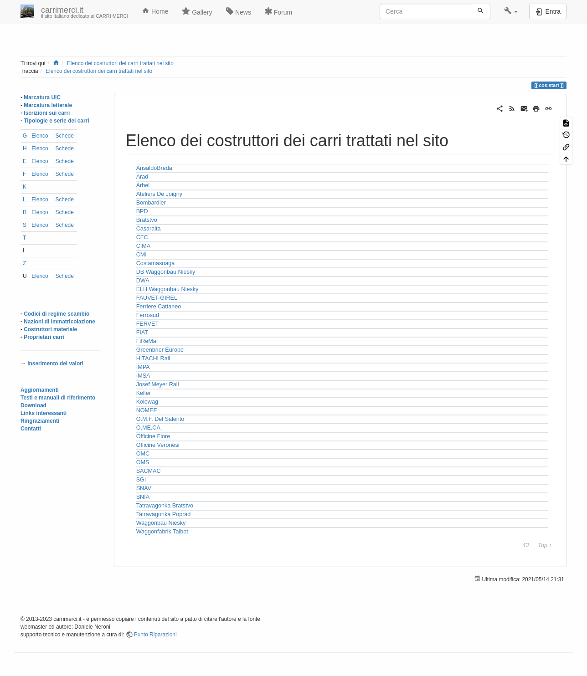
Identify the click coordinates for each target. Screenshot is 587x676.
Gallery (197, 11)
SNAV (143, 488)
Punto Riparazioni (155, 634)
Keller (143, 393)
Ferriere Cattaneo (158, 306)
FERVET (147, 324)
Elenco (39, 136)
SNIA (142, 497)
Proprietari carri (44, 337)
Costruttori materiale (50, 329)
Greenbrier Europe (160, 350)
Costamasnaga (155, 263)
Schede (64, 136)
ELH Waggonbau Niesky (167, 289)
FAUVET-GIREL (156, 298)
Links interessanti (44, 413)
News (238, 11)
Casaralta (148, 228)
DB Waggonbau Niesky (166, 272)
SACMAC (148, 471)
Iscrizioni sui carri (47, 113)
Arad (142, 177)
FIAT (142, 332)
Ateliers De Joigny (159, 194)
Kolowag (147, 402)
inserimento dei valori (55, 363)
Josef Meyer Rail (157, 384)
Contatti (31, 428)
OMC (142, 454)
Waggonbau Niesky (161, 523)
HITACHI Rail (153, 358)
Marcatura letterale (48, 105)
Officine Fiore (153, 436)
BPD (142, 211)
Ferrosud (147, 315)
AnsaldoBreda (154, 168)
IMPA (143, 367)
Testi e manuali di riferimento (58, 397)
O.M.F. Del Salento (160, 419)
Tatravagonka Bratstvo (164, 505)
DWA (142, 280)
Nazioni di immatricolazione (59, 321)
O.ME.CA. (149, 428)
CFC (142, 237)
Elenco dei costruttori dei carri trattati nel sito (120, 63)
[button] (511, 11)
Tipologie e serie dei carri (56, 121)
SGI (141, 479)
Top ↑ (544, 545)
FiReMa (146, 341)
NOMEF (146, 410)
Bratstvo (146, 220)
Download (33, 405)
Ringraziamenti (40, 421)
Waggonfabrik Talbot (162, 531)
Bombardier (151, 203)
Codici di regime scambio (56, 314)
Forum (278, 11)
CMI (141, 254)
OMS (142, 462)
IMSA (143, 376)
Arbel (142, 185)
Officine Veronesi (158, 445)
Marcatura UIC (42, 97)
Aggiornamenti (40, 390)
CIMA (143, 246)
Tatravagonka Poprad (163, 514)
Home (155, 11)
